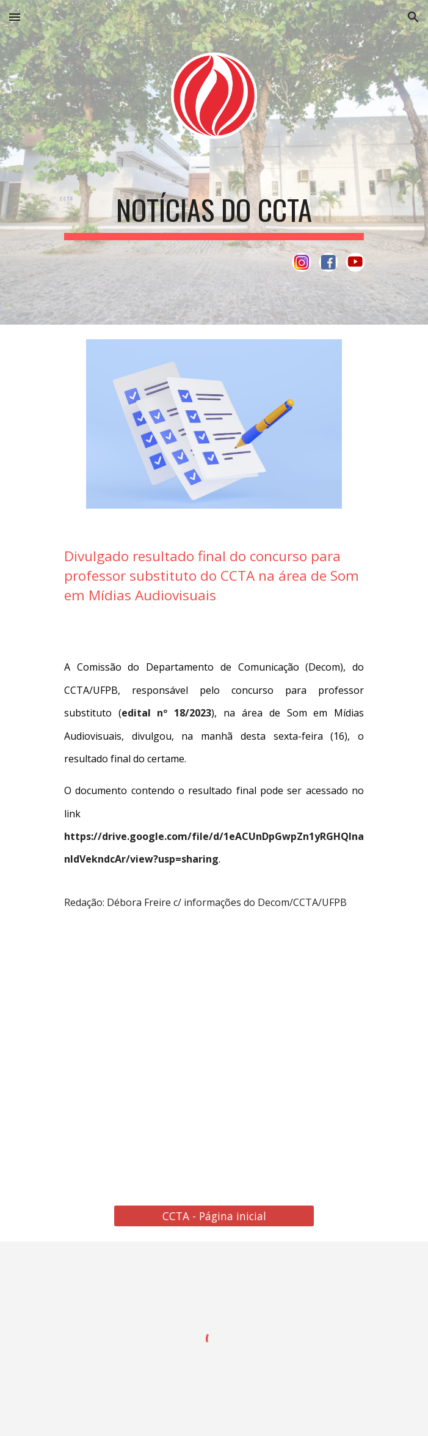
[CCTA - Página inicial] (214, 1216)
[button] (14, 17)
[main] (214, 209)
